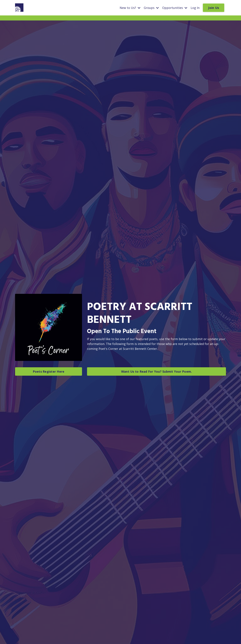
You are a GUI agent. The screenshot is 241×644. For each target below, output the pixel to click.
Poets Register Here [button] (48, 371)
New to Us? (130, 8)
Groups (151, 8)
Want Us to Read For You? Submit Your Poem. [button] (156, 371)
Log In (195, 8)
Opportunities (174, 8)
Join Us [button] (213, 8)
